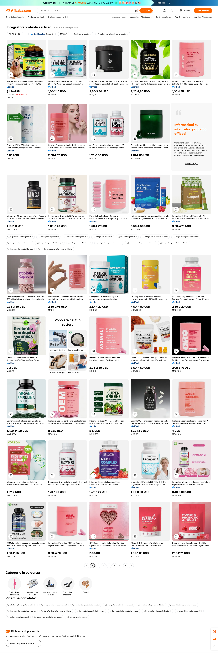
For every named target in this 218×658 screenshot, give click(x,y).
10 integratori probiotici (18, 617)
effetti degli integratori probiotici (21, 605)
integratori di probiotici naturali (157, 611)
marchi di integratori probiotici (182, 605)
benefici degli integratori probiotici (56, 611)
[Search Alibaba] (86, 10)
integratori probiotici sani (79, 243)
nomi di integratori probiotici (189, 611)
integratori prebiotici (127, 237)
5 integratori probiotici (48, 237)
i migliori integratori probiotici (151, 605)
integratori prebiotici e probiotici (174, 243)
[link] (214, 631)
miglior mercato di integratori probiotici (55, 249)
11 (125, 566)
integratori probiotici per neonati (21, 611)
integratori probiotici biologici (50, 243)
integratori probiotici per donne (48, 617)
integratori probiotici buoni (19, 243)
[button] (136, 10)
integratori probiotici (102, 237)
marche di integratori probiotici (140, 243)
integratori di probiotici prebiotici (124, 611)
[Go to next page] (131, 565)
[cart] (173, 11)
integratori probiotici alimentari (90, 611)
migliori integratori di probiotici (86, 605)
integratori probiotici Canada (20, 249)
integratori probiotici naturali (155, 237)
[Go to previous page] (86, 565)
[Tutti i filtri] (15, 34)
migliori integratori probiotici (20, 237)
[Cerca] (146, 10)
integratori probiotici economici (119, 605)
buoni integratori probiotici (76, 237)
